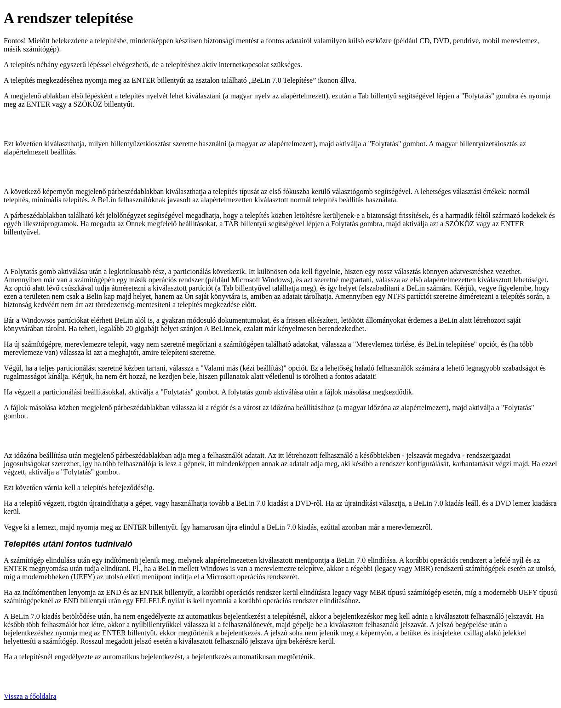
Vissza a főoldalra (30, 696)
